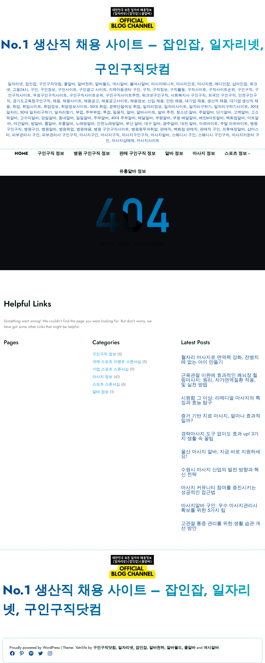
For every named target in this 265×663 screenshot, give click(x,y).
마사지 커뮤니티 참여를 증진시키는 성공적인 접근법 (218, 490)
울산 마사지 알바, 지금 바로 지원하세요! (220, 454)
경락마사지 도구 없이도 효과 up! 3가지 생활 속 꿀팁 (220, 436)
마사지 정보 (102, 376)
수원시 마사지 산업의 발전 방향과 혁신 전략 (220, 472)
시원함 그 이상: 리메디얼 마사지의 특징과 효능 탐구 (220, 400)
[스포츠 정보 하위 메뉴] (249, 153)
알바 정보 (100, 391)
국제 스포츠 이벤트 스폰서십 (116, 361)
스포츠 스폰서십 (106, 384)
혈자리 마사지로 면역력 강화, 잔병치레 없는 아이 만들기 (220, 360)
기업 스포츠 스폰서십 (110, 369)
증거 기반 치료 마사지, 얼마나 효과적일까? (220, 418)
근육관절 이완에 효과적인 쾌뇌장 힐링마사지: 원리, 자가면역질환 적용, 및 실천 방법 (219, 380)
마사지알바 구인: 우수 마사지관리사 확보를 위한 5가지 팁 (219, 508)
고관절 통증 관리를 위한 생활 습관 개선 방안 (220, 526)
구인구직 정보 (104, 354)
